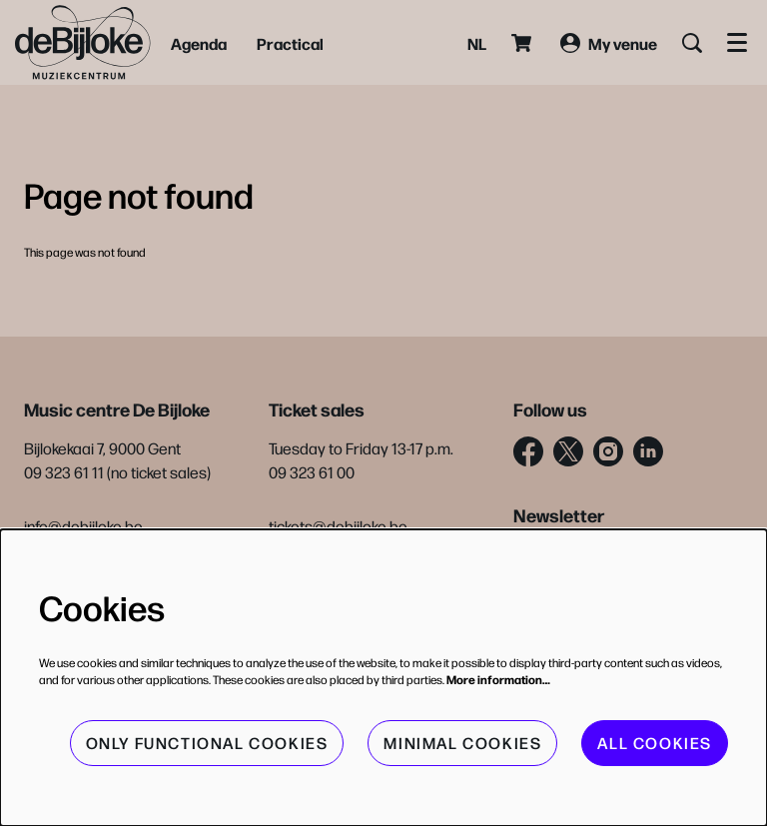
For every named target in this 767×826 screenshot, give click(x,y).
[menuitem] (199, 43)
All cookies (654, 742)
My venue (608, 43)
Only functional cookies (207, 742)
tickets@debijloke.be (338, 525)
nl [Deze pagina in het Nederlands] (476, 43)
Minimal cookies (462, 742)
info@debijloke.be (83, 525)
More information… (498, 679)
